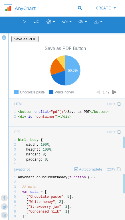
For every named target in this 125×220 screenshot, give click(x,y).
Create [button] (106, 8)
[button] (82, 25)
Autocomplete (90, 169)
